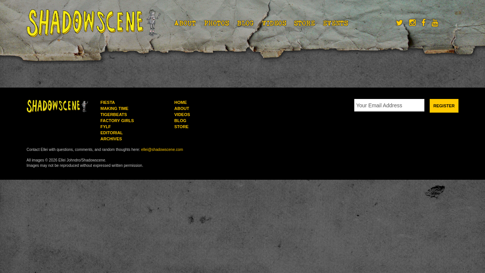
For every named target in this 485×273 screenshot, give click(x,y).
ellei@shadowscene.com (162, 149)
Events (335, 23)
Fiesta (107, 102)
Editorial (111, 132)
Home (180, 102)
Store (304, 23)
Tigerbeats (113, 114)
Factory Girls (117, 120)
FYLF (105, 126)
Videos (274, 23)
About (185, 23)
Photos (216, 23)
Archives (111, 138)
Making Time (114, 108)
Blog (245, 23)
